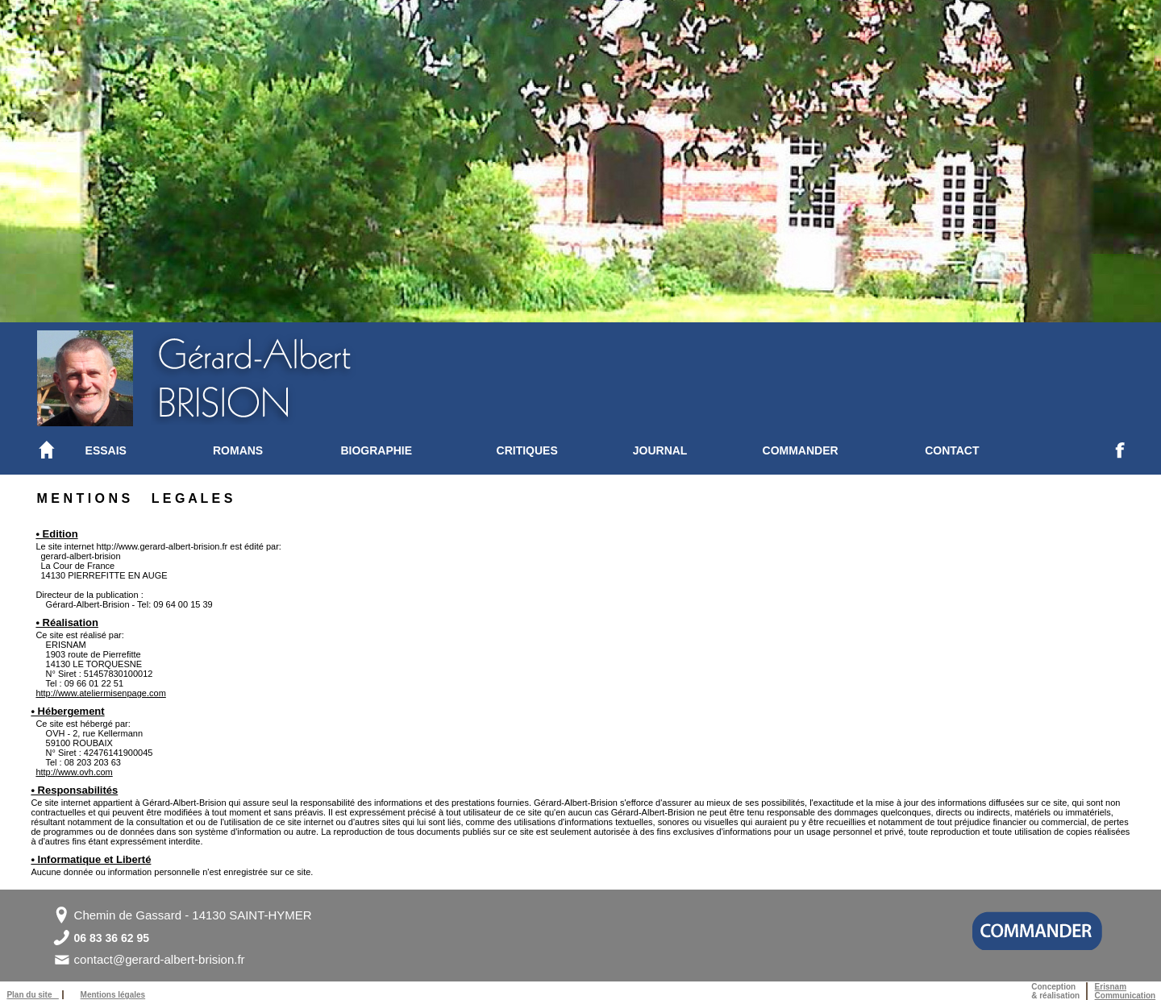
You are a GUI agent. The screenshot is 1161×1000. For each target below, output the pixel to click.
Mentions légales (113, 994)
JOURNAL (660, 450)
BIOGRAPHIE (376, 450)
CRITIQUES (527, 450)
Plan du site (32, 994)
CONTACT (952, 450)
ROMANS (238, 450)
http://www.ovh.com (73, 772)
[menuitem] (149, 450)
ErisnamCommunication (1125, 991)
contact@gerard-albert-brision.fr (159, 959)
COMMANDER (800, 450)
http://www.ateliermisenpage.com (100, 693)
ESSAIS (106, 450)
